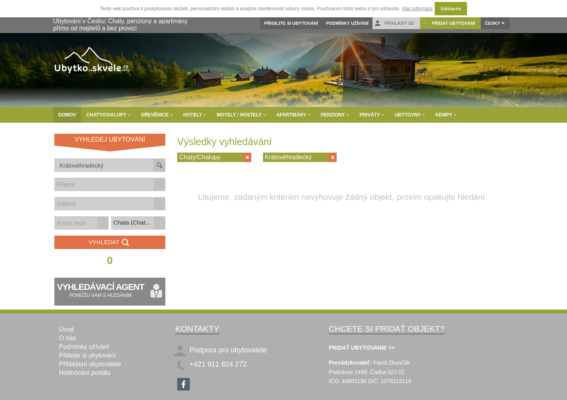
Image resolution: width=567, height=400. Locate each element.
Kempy (446, 115)
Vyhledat (110, 243)
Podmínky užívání (347, 23)
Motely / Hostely (241, 115)
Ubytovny (410, 115)
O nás (67, 338)
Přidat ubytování (448, 23)
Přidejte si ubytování (291, 23)
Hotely (195, 115)
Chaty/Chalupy (108, 115)
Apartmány (293, 115)
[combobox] (104, 184)
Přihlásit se (394, 23)
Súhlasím (451, 8)
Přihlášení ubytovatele (90, 364)
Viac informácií (417, 8)
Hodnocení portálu (85, 372)
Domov (67, 115)
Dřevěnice (157, 115)
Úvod (66, 329)
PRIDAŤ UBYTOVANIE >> (362, 348)
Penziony (335, 115)
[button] (159, 184)
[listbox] (138, 223)
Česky (492, 23)
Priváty (371, 115)
